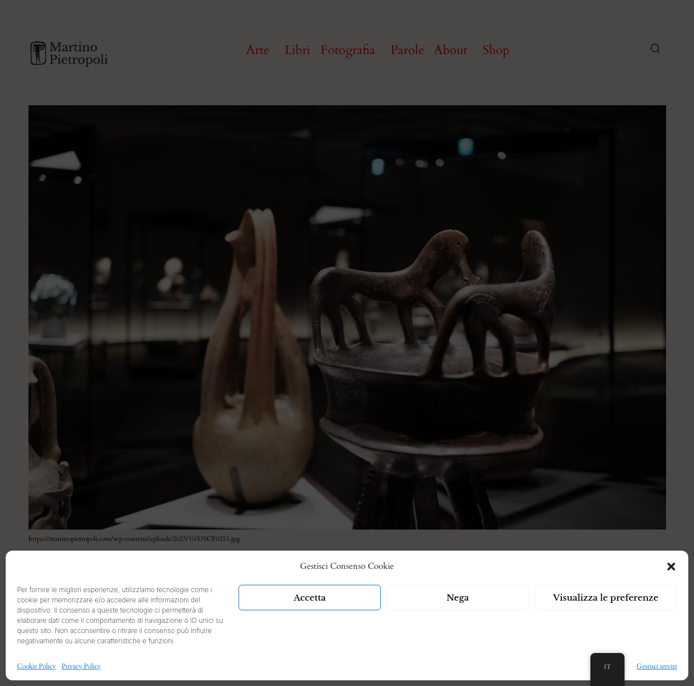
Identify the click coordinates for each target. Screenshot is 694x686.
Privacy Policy (81, 666)
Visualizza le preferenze (606, 597)
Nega (457, 597)
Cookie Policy (36, 666)
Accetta (310, 597)
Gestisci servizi (656, 666)
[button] (671, 566)
